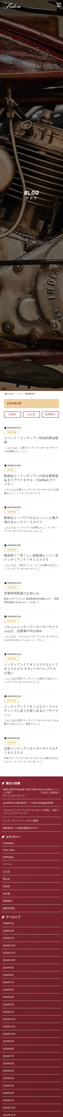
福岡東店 (50, 414)
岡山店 (6, 879)
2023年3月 (8, 1085)
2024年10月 (9, 960)
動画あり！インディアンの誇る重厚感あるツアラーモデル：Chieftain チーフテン (31, 480)
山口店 (31, 414)
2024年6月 (8, 989)
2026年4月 (8, 923)
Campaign (8, 843)
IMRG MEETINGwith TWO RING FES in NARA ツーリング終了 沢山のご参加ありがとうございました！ (31, 792)
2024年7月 (8, 982)
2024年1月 (8, 1012)
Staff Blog (11, 432)
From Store (9, 850)
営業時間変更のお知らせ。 (23, 593)
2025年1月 (8, 938)
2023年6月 (8, 1063)
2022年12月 (9, 1107)
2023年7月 (8, 1056)
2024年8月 (8, 975)
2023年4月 (8, 1078)
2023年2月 (8, 1093)
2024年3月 (8, 997)
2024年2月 (8, 1004)
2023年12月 (9, 1019)
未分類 (10, 470)
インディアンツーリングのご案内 (20, 820)
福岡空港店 (9, 908)
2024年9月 (8, 967)
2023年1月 (8, 1100)
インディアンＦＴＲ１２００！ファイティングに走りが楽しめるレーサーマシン (31, 711)
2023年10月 (9, 1034)
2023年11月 (9, 1026)
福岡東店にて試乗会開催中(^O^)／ (21, 828)
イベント (7, 864)
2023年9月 (8, 1041)
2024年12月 (9, 945)
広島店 (12, 414)
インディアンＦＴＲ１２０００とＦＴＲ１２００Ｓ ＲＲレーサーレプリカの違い (31, 669)
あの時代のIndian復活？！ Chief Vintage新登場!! (28, 802)
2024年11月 (9, 952)
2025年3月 (8, 930)
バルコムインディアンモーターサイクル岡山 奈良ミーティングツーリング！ (31, 811)
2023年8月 (8, 1048)
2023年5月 (8, 1070)
